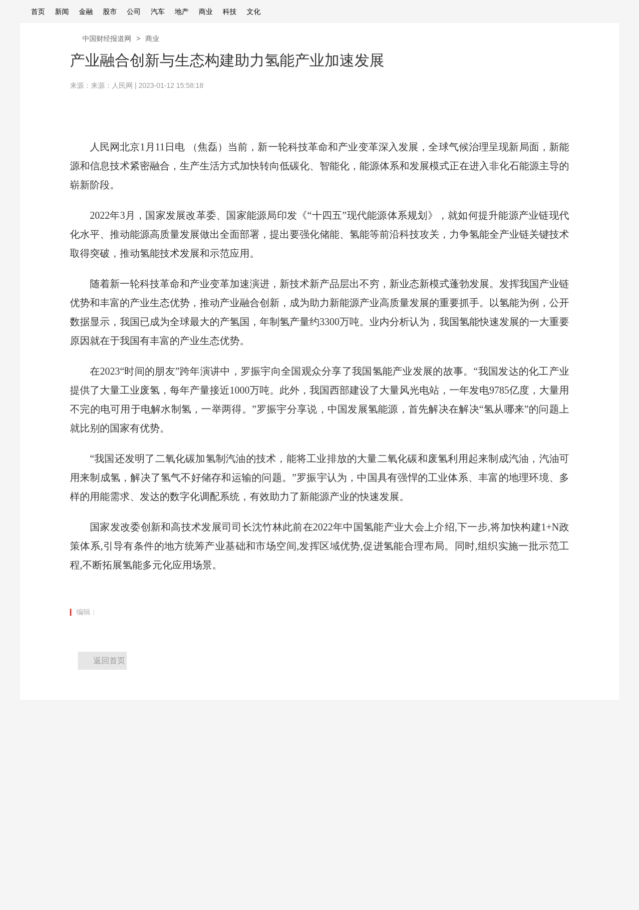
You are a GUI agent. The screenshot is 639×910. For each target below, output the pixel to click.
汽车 (158, 11)
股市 (110, 11)
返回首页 (109, 660)
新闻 (62, 11)
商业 (206, 11)
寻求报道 (101, 805)
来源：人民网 (112, 85)
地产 (182, 11)
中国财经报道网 (106, 38)
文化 (254, 11)
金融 (86, 11)
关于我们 (34, 805)
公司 (134, 11)
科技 (230, 11)
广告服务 (34, 822)
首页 (38, 11)
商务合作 (101, 822)
